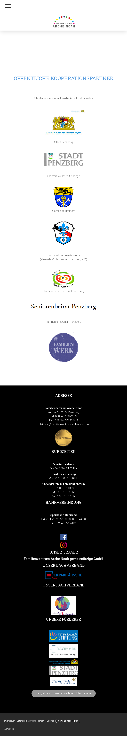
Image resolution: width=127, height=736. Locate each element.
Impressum (9, 721)
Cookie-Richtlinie (37, 721)
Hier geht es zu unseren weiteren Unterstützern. (63, 693)
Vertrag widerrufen (68, 721)
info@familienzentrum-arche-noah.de (67, 424)
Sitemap (51, 721)
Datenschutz (23, 721)
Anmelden (9, 729)
